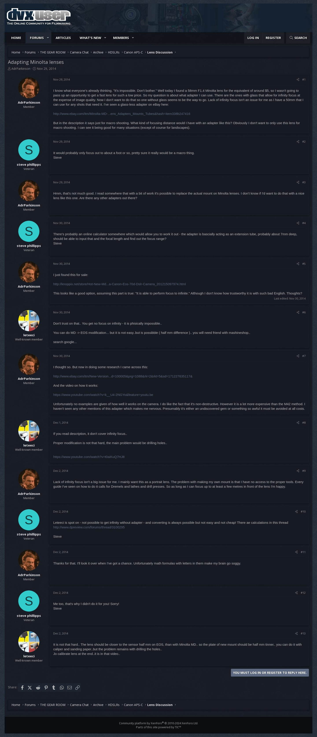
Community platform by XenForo (158, 723)
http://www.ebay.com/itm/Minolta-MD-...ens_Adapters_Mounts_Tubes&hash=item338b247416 (121, 114)
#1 (304, 79)
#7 (304, 356)
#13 (303, 633)
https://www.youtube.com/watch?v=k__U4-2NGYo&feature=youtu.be (103, 395)
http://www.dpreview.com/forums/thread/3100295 (89, 527)
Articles (63, 37)
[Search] (298, 37)
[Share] (298, 79)
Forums (37, 37)
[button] (47, 37)
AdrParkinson (20, 68)
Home (16, 37)
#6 (304, 312)
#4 (304, 223)
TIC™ (178, 727)
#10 (303, 511)
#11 (303, 552)
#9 (304, 471)
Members (121, 37)
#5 (304, 264)
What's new (90, 37)
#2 (304, 141)
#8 (304, 423)
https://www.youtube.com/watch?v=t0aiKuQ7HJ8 (89, 457)
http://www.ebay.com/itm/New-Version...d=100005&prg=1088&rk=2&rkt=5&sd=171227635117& (122, 376)
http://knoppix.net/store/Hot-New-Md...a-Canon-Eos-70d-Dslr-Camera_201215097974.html (119, 284)
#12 (303, 593)
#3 (304, 182)
